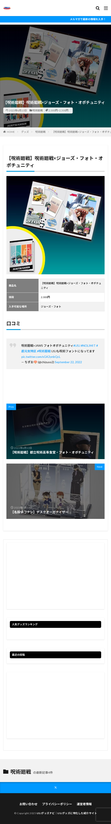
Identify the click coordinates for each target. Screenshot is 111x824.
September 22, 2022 (68, 362)
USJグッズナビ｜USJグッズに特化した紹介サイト (67, 813)
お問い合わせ (28, 804)
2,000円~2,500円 (58, 110)
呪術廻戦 (38, 110)
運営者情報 (84, 804)
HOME (11, 131)
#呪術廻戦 (44, 351)
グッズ (25, 131)
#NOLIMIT (88, 345)
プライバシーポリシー (57, 804)
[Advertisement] (55, 55)
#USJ (76, 345)
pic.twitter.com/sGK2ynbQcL (41, 356)
